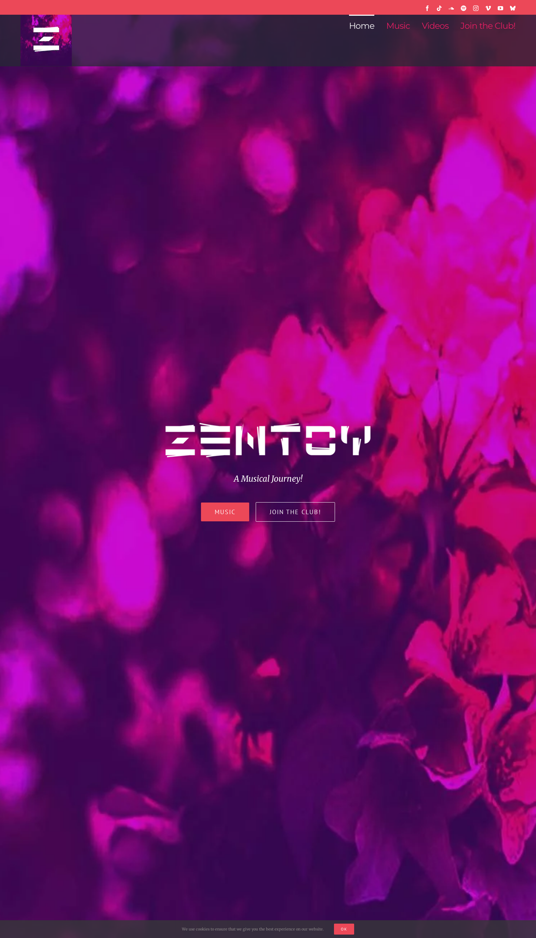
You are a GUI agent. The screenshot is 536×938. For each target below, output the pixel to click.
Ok (344, 929)
